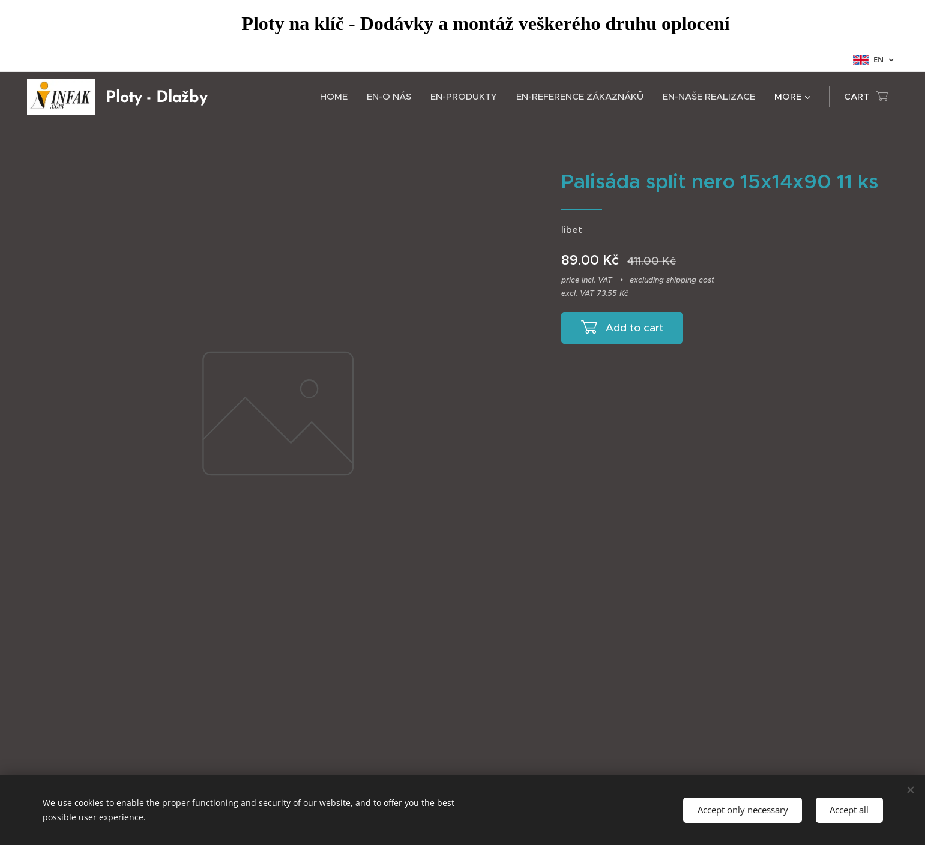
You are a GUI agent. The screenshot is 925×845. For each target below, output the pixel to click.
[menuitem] (337, 97)
